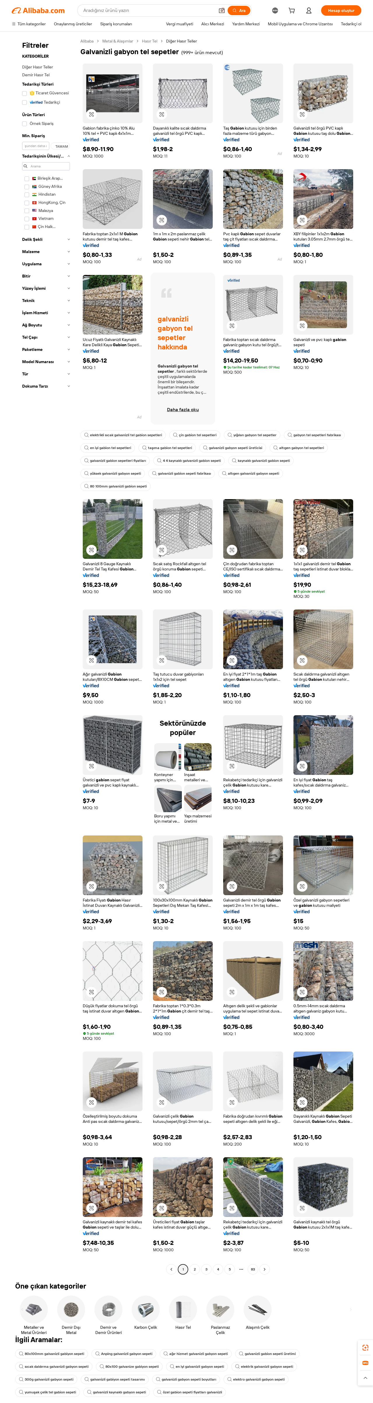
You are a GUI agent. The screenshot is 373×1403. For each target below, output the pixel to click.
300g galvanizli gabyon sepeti (46, 1379)
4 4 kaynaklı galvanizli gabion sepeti (189, 460)
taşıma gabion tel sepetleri (167, 448)
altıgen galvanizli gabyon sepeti (250, 473)
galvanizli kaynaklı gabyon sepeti (116, 1392)
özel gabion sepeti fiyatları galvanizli (189, 1392)
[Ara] (239, 10)
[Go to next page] (264, 1269)
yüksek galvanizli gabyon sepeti (112, 473)
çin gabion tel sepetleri (195, 435)
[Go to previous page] (171, 1269)
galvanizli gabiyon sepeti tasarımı (115, 1379)
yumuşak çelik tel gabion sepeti (47, 1392)
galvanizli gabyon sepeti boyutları (186, 1379)
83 (253, 1269)
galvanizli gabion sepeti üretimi (267, 1353)
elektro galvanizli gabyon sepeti (256, 1379)
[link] (365, 1347)
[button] (221, 10)
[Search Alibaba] (148, 10)
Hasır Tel (149, 41)
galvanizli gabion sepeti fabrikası (181, 473)
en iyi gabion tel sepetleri (107, 448)
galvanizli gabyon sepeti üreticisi (232, 448)
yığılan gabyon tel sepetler (252, 435)
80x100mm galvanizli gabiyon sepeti (51, 1353)
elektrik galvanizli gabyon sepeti (264, 1366)
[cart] (292, 11)
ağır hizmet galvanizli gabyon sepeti (195, 1353)
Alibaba (87, 41)
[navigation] (44, 656)
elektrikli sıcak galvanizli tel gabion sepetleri (123, 435)
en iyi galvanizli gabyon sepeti (197, 1366)
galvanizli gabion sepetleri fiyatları (115, 460)
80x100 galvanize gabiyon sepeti (129, 1366)
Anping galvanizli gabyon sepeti (123, 1353)
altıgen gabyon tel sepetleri (298, 448)
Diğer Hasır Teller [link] (181, 41)
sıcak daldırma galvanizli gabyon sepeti (54, 1366)
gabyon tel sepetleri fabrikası (314, 435)
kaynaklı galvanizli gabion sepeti (261, 460)
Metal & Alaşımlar (117, 41)
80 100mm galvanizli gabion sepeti (115, 486)
